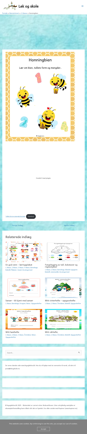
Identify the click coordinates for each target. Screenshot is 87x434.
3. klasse (20, 267)
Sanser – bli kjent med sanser (19, 300)
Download (31, 216)
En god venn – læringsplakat (19, 264)
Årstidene (60, 303)
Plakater (14, 270)
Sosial (20, 270)
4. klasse (27, 267)
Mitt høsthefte (12, 332)
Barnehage (34, 267)
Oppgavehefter (36, 303)
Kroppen (23, 303)
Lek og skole (28, 6)
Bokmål (8, 270)
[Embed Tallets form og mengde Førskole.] (43, 178)
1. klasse (8, 267)
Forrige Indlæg (16, 225)
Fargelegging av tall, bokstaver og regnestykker (61, 265)
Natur (28, 303)
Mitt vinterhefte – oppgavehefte (60, 300)
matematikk (55, 272)
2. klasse (14, 267)
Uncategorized (27, 270)
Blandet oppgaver (71, 269)
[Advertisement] (43, 31)
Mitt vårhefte (51, 332)
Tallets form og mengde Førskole (15, 216)
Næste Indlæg (70, 225)
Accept (43, 429)
